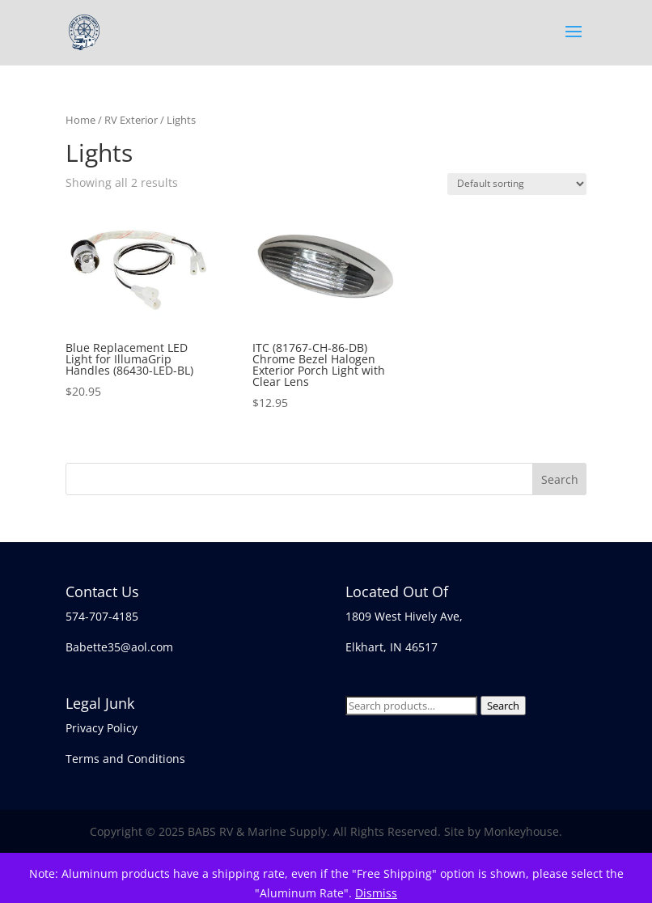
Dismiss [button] (376, 893)
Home (80, 119)
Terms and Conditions (125, 758)
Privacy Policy (102, 728)
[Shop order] (516, 184)
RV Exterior (131, 119)
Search (503, 705)
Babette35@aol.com (119, 647)
